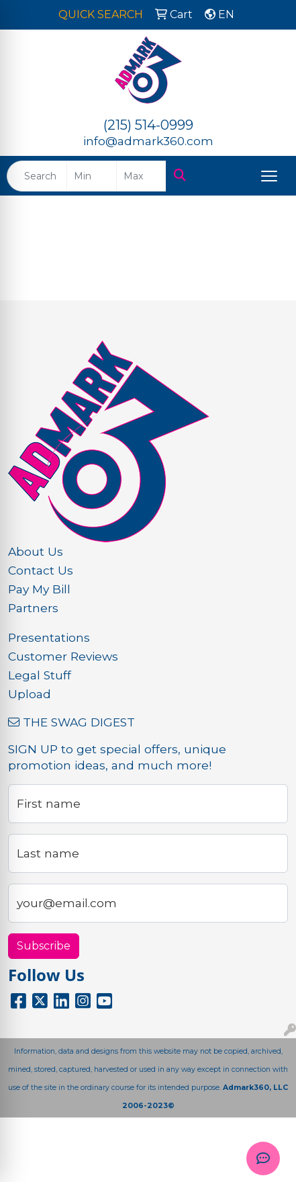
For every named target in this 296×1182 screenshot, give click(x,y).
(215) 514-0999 (148, 125)
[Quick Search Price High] (141, 176)
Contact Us (40, 570)
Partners (33, 608)
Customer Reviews (63, 656)
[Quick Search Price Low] (91, 176)
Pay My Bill (39, 589)
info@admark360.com (148, 141)
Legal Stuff (39, 675)
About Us (35, 551)
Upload (29, 694)
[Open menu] (269, 176)
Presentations (49, 637)
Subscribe (43, 945)
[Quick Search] (37, 176)
